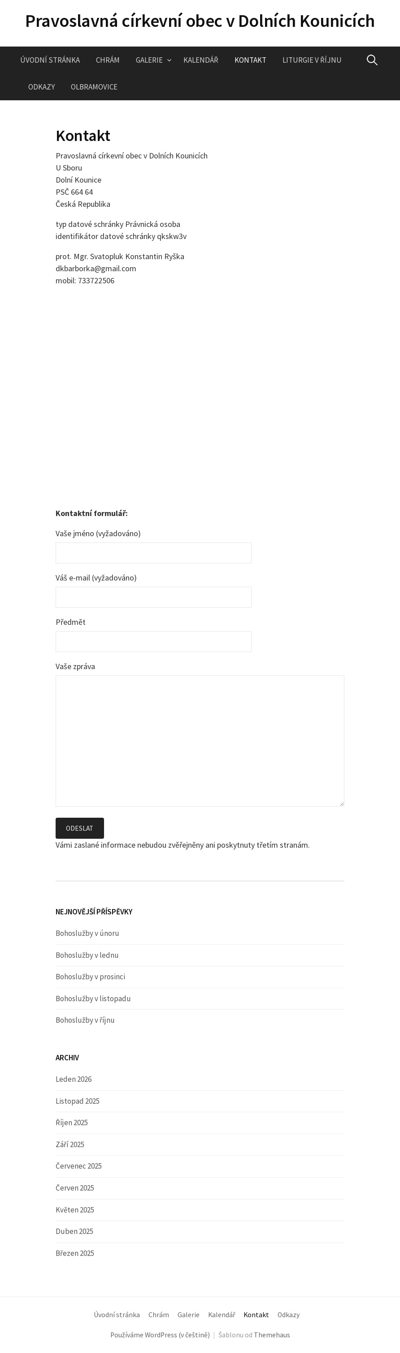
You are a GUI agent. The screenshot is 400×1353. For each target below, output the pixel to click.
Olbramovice (94, 87)
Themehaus (272, 1335)
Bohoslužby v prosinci (90, 977)
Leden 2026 (73, 1079)
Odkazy (41, 87)
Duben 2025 (74, 1232)
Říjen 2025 (72, 1123)
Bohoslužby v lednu (87, 955)
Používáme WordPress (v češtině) (160, 1335)
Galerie (149, 60)
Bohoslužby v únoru (87, 933)
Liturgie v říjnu (312, 60)
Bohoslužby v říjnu (85, 1020)
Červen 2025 (75, 1188)
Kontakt (250, 60)
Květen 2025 (75, 1210)
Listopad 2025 (78, 1101)
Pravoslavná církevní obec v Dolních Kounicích (200, 20)
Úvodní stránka (50, 60)
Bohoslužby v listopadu (93, 998)
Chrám (108, 60)
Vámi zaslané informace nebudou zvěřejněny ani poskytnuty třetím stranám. (183, 845)
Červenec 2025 (79, 1166)
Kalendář (200, 60)
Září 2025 (70, 1144)
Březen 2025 (75, 1254)
